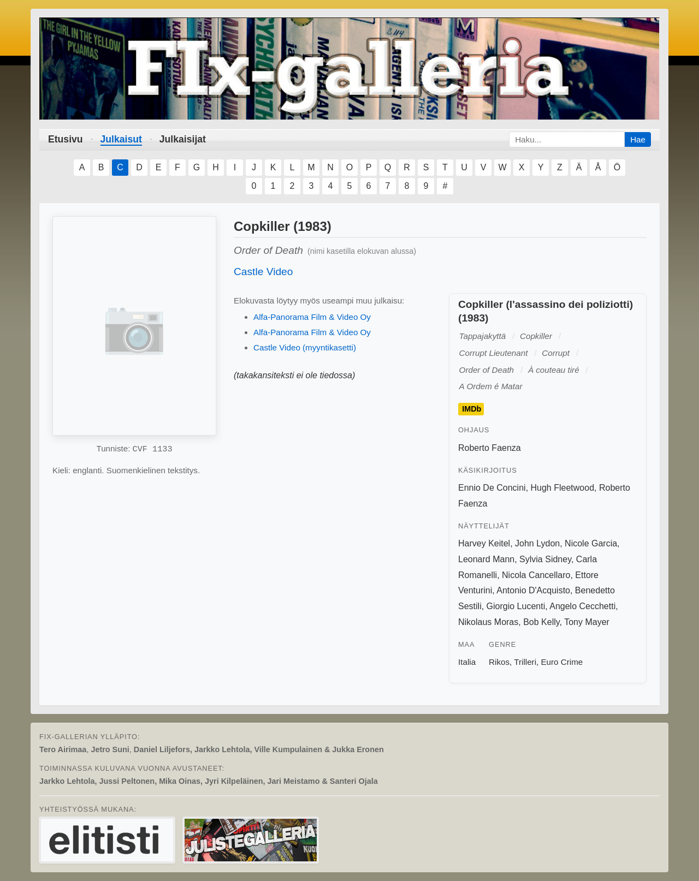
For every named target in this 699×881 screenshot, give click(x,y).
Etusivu (65, 139)
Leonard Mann (486, 559)
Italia (467, 661)
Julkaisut (121, 139)
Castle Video (263, 271)
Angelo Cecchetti (582, 606)
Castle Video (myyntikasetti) (304, 347)
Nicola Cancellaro (536, 575)
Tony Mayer (586, 622)
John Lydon (537, 543)
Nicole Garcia (591, 543)
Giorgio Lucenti (516, 606)
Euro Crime (562, 661)
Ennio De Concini (492, 487)
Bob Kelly (541, 622)
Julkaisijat (182, 139)
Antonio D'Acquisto (533, 590)
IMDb (471, 409)
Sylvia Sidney (545, 559)
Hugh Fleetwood (563, 487)
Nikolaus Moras (488, 622)
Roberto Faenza (489, 448)
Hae (637, 139)
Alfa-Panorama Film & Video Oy (312, 317)
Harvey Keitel (484, 543)
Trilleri (525, 661)
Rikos (499, 661)
